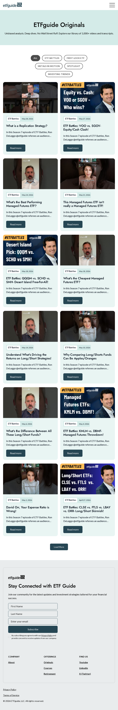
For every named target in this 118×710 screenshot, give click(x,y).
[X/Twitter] (85, 673)
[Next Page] (59, 547)
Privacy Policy (9, 689)
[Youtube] (83, 662)
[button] (15, 148)
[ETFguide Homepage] (13, 5)
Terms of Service (11, 695)
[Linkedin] (83, 668)
